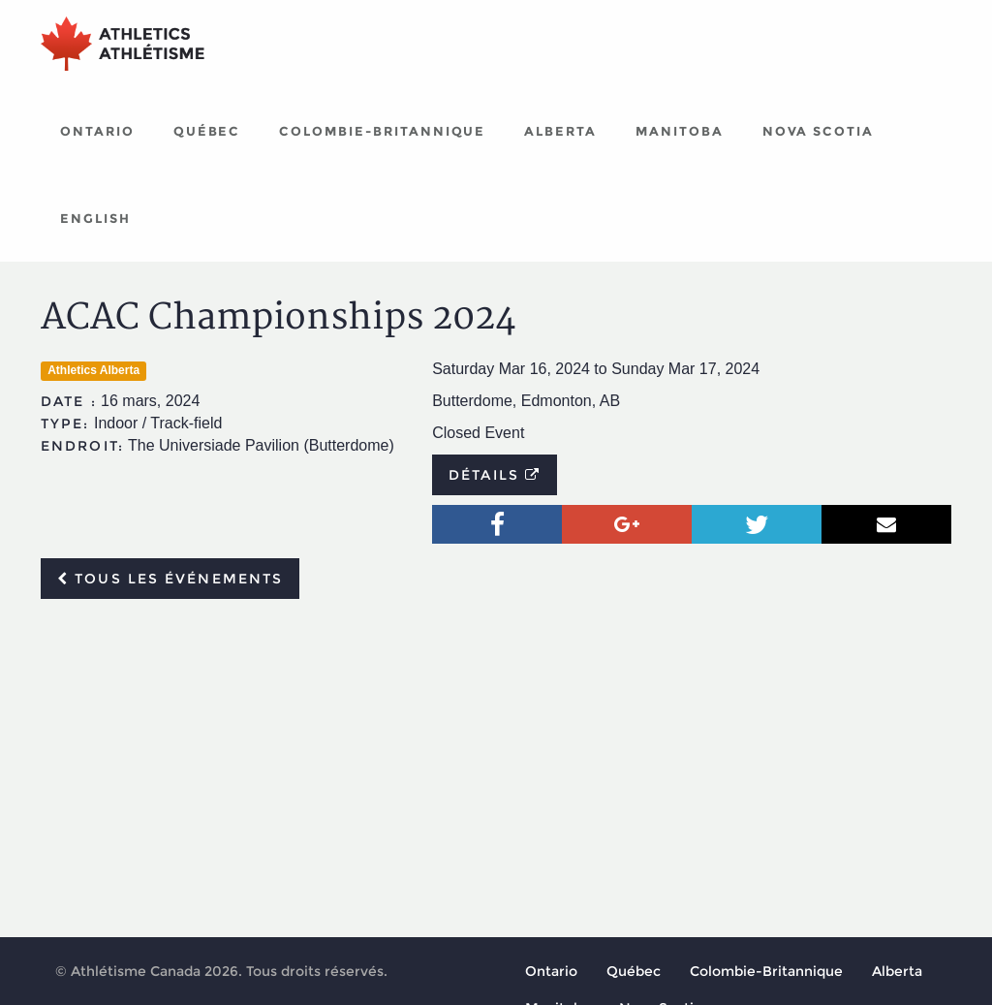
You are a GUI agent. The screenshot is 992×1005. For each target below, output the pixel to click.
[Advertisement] (496, 759)
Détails (495, 475)
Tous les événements (170, 578)
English (95, 218)
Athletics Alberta (93, 370)
